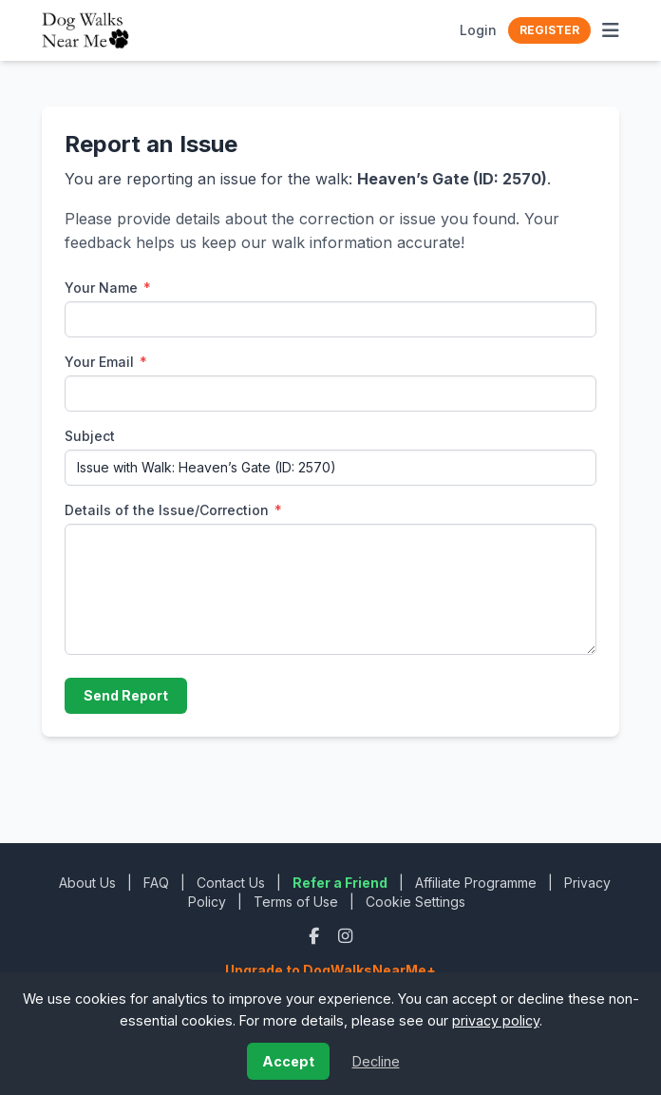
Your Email (106, 362)
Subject (90, 436)
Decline (376, 1061)
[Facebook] (316, 936)
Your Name (108, 287)
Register (549, 30)
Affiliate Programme (476, 882)
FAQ (156, 882)
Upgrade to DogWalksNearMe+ (330, 970)
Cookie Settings (415, 901)
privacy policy (495, 1020)
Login (478, 30)
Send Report (126, 695)
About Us (87, 882)
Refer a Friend (340, 882)
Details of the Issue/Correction (173, 510)
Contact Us (231, 882)
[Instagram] (345, 936)
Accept (288, 1061)
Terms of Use (296, 901)
